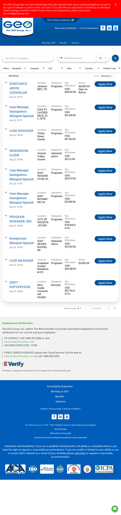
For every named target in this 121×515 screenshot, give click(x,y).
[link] (60, 89)
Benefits (63, 42)
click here (80, 452)
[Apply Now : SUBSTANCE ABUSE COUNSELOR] (105, 84)
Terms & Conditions (71, 408)
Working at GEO (48, 42)
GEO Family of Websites (60, 20)
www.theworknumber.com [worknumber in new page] (19, 341)
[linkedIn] (109, 27)
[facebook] (103, 27)
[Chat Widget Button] (115, 509)
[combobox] (27, 58)
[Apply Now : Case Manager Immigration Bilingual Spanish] (105, 107)
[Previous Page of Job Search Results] (109, 308)
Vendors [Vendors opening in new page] (45, 408)
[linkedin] (60, 416)
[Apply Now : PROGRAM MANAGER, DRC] (105, 217)
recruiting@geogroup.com (16, 13)
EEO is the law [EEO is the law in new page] (60, 428)
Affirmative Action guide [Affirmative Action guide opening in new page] (60, 433)
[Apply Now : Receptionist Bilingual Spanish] (105, 238)
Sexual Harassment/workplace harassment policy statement (60, 437)
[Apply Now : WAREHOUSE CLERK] (105, 151)
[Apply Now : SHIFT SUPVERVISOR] (105, 282)
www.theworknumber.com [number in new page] (19, 356)
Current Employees (88, 28)
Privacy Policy (55, 408)
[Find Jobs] (115, 58)
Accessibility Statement (60, 386)
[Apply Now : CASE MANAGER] (105, 131)
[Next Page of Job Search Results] (115, 308)
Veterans (75, 42)
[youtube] (115, 27)
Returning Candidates (65, 28)
